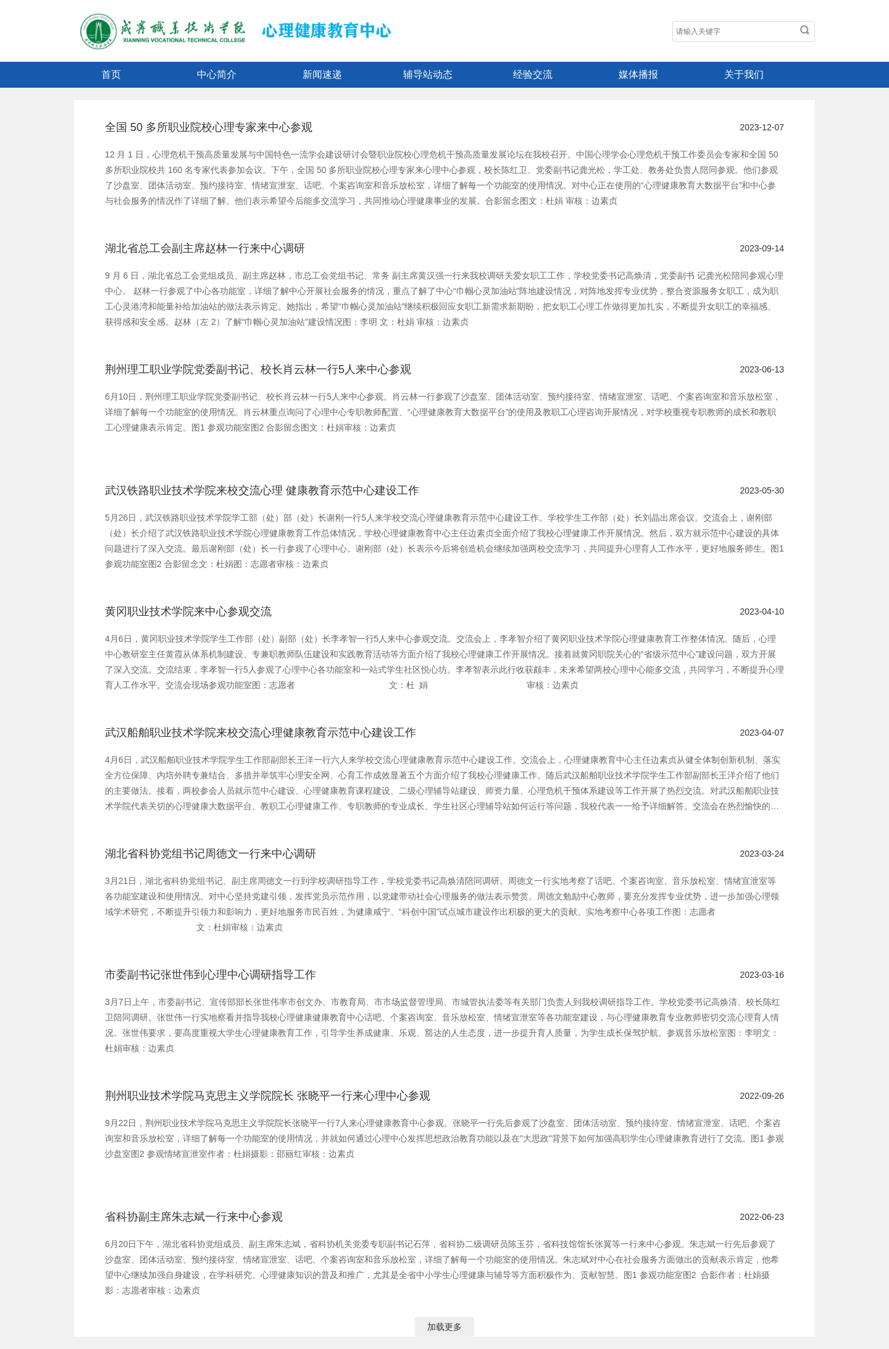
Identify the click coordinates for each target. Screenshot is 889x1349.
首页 (111, 74)
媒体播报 (638, 74)
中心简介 (216, 74)
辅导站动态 (428, 74)
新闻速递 (322, 74)
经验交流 (533, 74)
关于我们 (744, 74)
